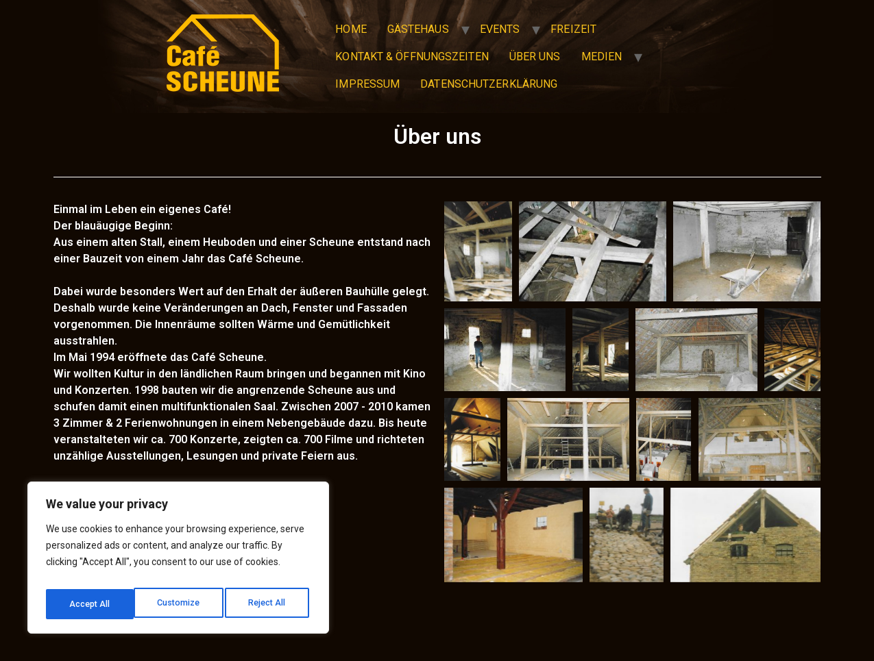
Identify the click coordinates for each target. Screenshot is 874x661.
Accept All (268, 604)
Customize (90, 604)
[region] (178, 562)
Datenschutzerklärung (488, 83)
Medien (601, 56)
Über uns (535, 56)
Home (350, 29)
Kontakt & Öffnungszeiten (411, 56)
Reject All (181, 604)
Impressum (367, 83)
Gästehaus (418, 29)
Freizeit (573, 29)
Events (500, 29)
